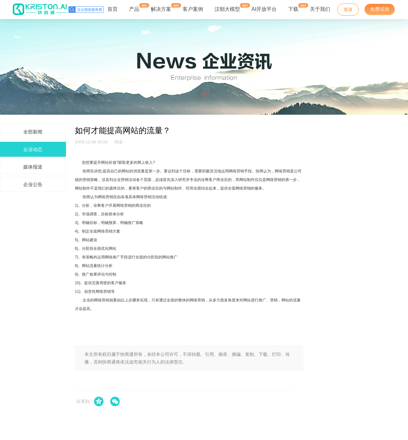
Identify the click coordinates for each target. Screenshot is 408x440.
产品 (134, 7)
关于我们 (320, 9)
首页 (112, 9)
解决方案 (161, 7)
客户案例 (193, 9)
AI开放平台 (264, 9)
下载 (293, 7)
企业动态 (32, 149)
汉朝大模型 (227, 9)
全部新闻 (32, 131)
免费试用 (379, 9)
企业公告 (32, 184)
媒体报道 (32, 167)
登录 (348, 9)
